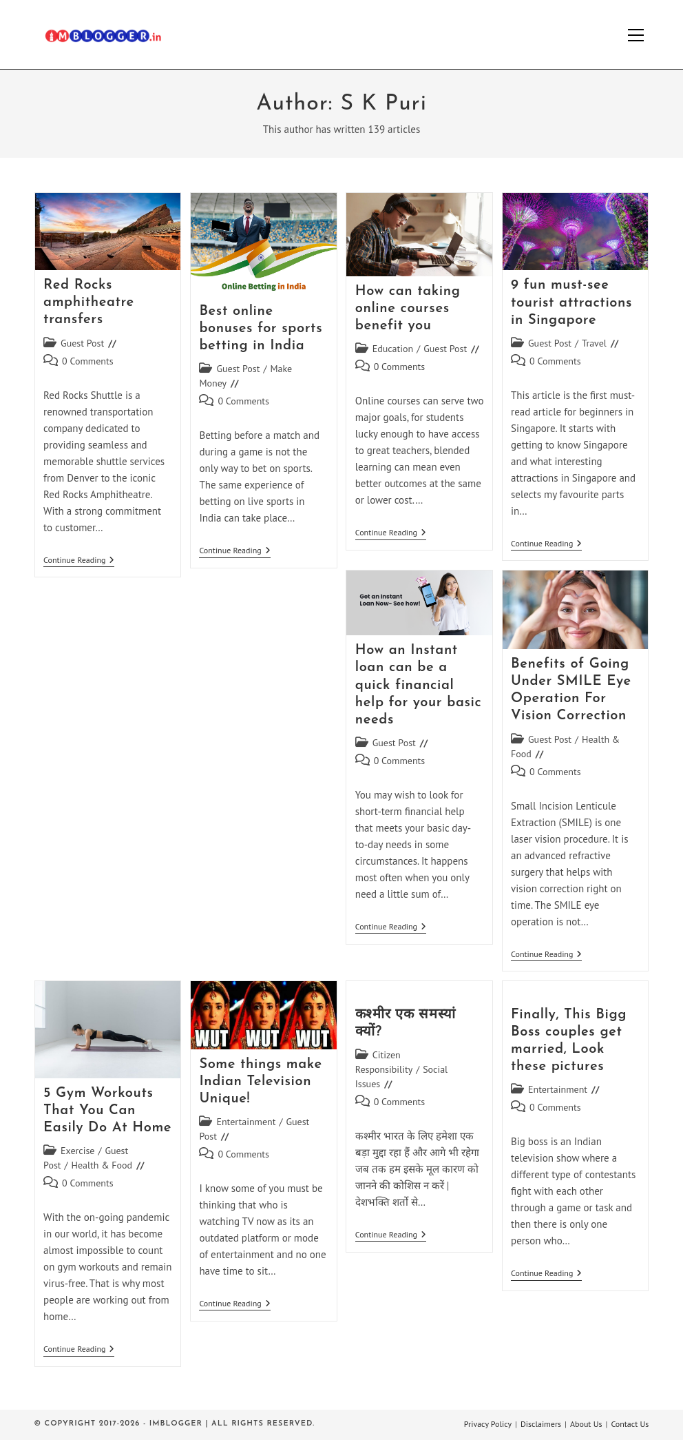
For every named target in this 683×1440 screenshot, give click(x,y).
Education (393, 348)
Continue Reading (78, 561)
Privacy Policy (488, 1424)
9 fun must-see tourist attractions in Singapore (571, 302)
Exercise (77, 1150)
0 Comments (88, 361)
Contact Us (630, 1424)
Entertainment (245, 1121)
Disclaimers (541, 1424)
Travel (594, 343)
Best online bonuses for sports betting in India (260, 329)
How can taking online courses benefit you (408, 309)
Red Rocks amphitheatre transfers (88, 302)
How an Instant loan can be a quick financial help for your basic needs (418, 685)
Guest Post (82, 343)
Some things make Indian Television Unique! (260, 1082)
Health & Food (102, 1165)
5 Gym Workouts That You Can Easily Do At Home (107, 1111)
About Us (586, 1424)
